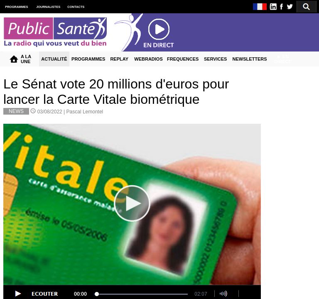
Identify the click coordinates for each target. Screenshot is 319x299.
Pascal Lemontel (84, 112)
